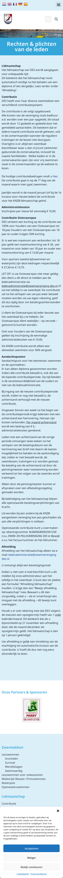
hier (55, 176)
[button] (58, 811)
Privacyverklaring (38, 873)
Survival (10, 762)
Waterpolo (8, 783)
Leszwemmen (10, 754)
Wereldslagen (14, 767)
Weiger (31, 857)
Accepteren (31, 848)
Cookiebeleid (23, 873)
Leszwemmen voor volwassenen (22, 775)
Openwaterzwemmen (15, 787)
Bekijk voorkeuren (31, 867)
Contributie (9, 803)
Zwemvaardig (13, 771)
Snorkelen (11, 758)
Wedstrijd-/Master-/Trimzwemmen (24, 779)
